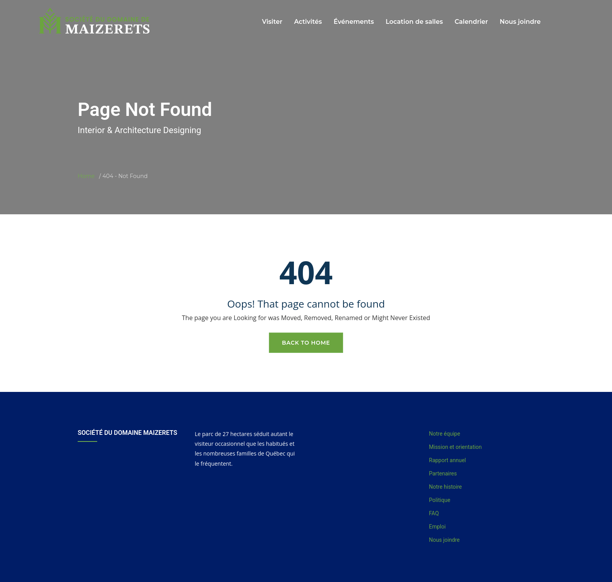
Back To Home (306, 342)
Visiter (272, 21)
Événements (354, 21)
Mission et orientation (455, 447)
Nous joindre (520, 21)
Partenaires (443, 473)
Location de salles (414, 21)
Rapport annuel (447, 460)
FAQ (434, 513)
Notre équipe (444, 434)
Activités (308, 21)
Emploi (437, 526)
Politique (439, 500)
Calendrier (471, 21)
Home (86, 176)
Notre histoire (445, 487)
